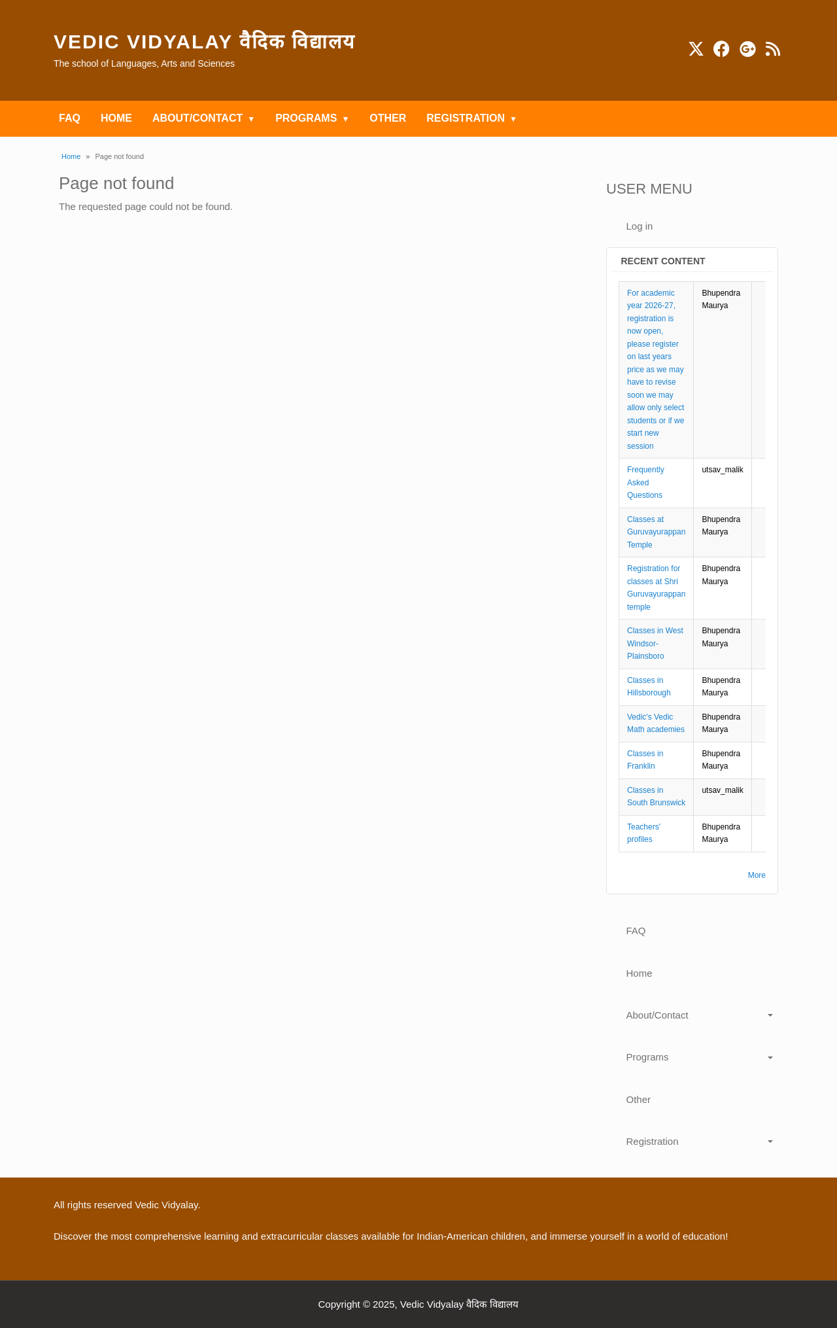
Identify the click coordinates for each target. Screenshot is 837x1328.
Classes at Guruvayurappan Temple (656, 532)
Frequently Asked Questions (645, 482)
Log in (639, 226)
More (757, 875)
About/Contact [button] (657, 1015)
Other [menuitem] (387, 118)
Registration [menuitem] (465, 118)
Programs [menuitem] (306, 118)
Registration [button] (652, 1141)
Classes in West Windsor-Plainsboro (655, 643)
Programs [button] (647, 1056)
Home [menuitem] (116, 118)
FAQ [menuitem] (69, 118)
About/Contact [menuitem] (197, 118)
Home (70, 156)
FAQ (636, 930)
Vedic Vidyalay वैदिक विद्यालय (204, 41)
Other (638, 1099)
